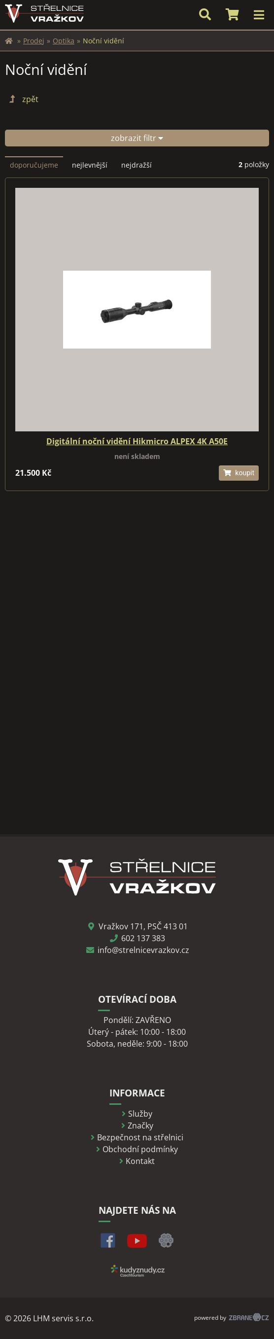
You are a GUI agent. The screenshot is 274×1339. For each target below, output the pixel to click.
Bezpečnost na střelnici (140, 1137)
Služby (140, 1113)
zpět (22, 99)
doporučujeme (34, 165)
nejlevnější (89, 165)
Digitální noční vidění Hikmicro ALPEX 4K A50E (137, 441)
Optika (63, 40)
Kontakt (140, 1161)
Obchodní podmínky (140, 1149)
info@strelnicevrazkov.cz (143, 950)
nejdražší (136, 165)
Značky (140, 1125)
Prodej (33, 40)
